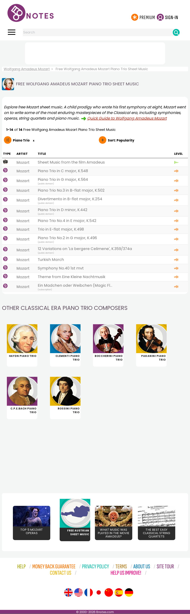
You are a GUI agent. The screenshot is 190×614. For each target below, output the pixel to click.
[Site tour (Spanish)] (118, 592)
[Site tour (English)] (68, 592)
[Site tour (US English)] (78, 592)
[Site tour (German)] (129, 592)
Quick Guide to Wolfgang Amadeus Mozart (127, 118)
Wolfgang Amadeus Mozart (27, 69)
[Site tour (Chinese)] (108, 592)
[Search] (176, 32)
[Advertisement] (95, 52)
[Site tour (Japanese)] (98, 592)
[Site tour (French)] (88, 592)
